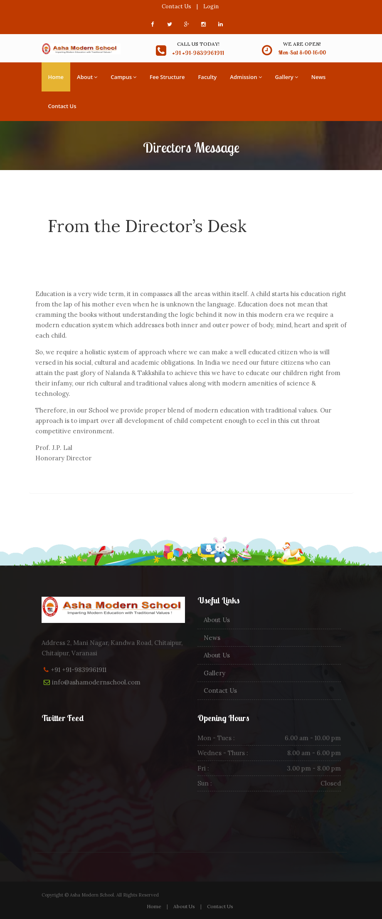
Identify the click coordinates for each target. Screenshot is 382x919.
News (318, 77)
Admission (245, 77)
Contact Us (176, 6)
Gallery (286, 77)
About (87, 77)
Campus (123, 77)
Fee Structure (167, 77)
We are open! (302, 44)
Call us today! (198, 44)
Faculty (207, 77)
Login (211, 6)
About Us (217, 620)
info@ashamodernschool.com (96, 682)
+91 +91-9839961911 (78, 670)
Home (56, 77)
